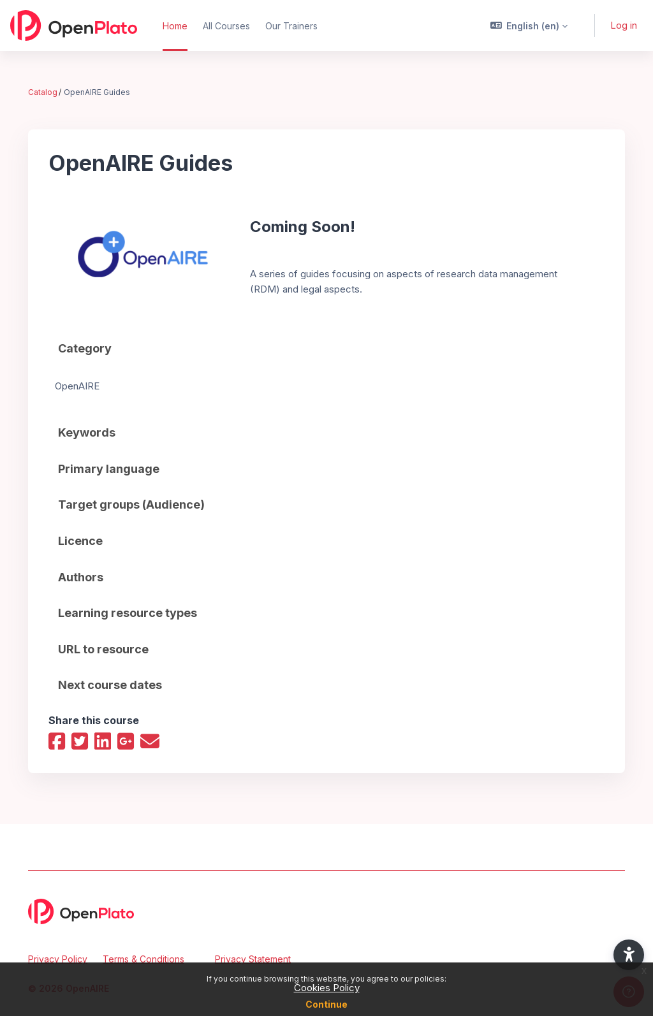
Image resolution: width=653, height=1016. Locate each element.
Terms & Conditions (143, 959)
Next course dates (110, 684)
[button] (529, 25)
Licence (80, 540)
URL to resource (103, 648)
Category (85, 348)
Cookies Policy (327, 988)
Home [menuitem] (175, 25)
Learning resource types (127, 612)
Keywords (86, 432)
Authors (80, 576)
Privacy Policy (57, 959)
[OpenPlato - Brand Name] (73, 25)
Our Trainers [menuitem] (291, 25)
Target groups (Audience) (131, 504)
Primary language (108, 468)
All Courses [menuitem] (226, 25)
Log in (623, 25)
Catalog (42, 92)
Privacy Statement (253, 959)
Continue (326, 1004)
